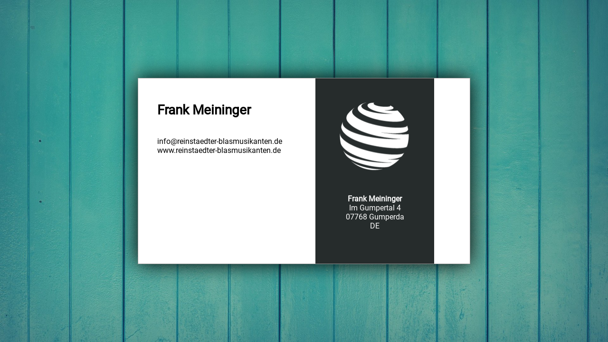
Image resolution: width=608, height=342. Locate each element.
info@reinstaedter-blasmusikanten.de (219, 141)
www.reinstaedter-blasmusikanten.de (219, 150)
